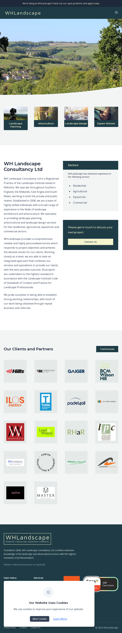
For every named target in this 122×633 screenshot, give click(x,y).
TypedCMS (40, 564)
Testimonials (107, 348)
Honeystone (26, 564)
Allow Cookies (39, 618)
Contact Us (90, 241)
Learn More (60, 619)
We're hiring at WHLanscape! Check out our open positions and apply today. (61, 3)
